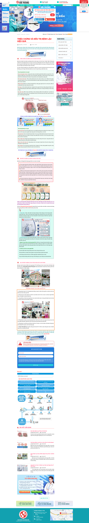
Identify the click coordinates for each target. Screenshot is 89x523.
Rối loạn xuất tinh (62, 42)
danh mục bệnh (29, 5)
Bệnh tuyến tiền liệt (62, 54)
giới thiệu (22, 5)
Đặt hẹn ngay (35, 365)
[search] (72, 5)
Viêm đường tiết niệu (63, 45)
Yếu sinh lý (60, 57)
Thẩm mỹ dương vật (62, 51)
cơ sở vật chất (38, 5)
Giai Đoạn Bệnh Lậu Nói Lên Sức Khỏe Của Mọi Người (42, 442)
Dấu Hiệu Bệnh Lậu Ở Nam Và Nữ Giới (39, 431)
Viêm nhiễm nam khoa (63, 48)
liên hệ (52, 5)
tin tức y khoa (46, 5)
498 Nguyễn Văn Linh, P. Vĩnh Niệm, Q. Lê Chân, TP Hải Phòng (41, 513)
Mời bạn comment (24, 376)
